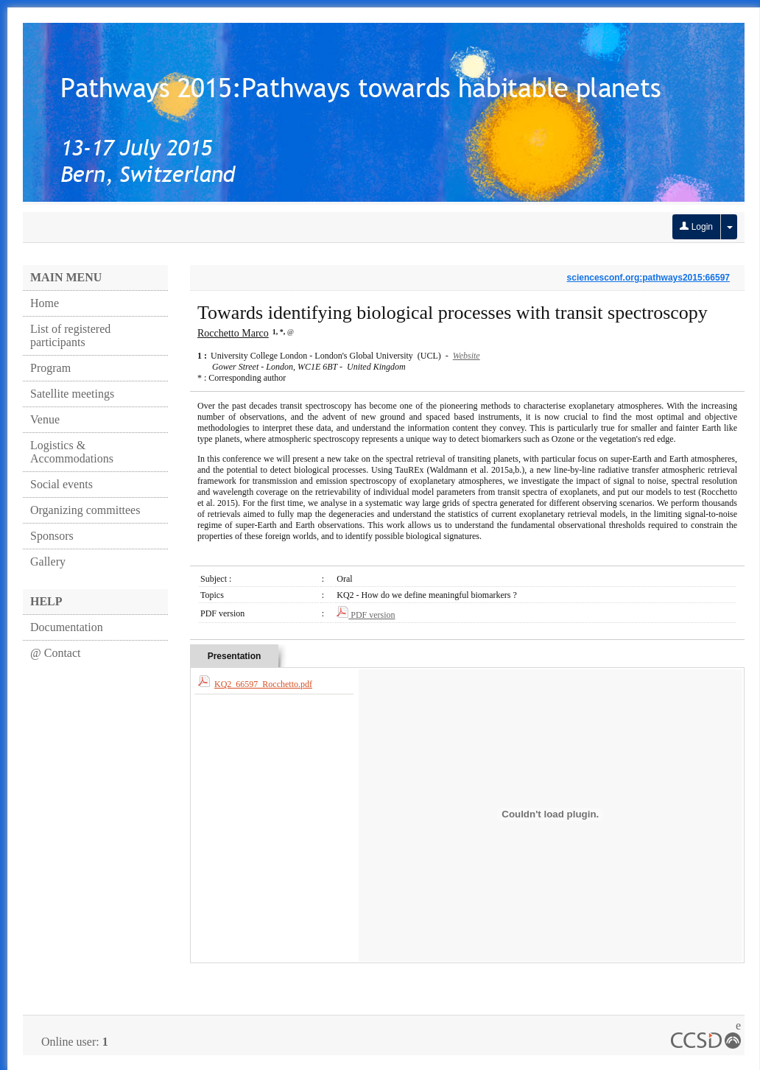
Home (44, 303)
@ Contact (55, 653)
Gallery (48, 561)
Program (50, 368)
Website (466, 356)
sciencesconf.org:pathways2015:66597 (648, 277)
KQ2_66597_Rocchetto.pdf (263, 684)
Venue (45, 419)
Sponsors (52, 535)
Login (696, 227)
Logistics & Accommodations (71, 452)
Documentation (66, 627)
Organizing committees (85, 510)
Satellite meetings (72, 393)
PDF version (366, 615)
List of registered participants (70, 335)
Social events (61, 484)
